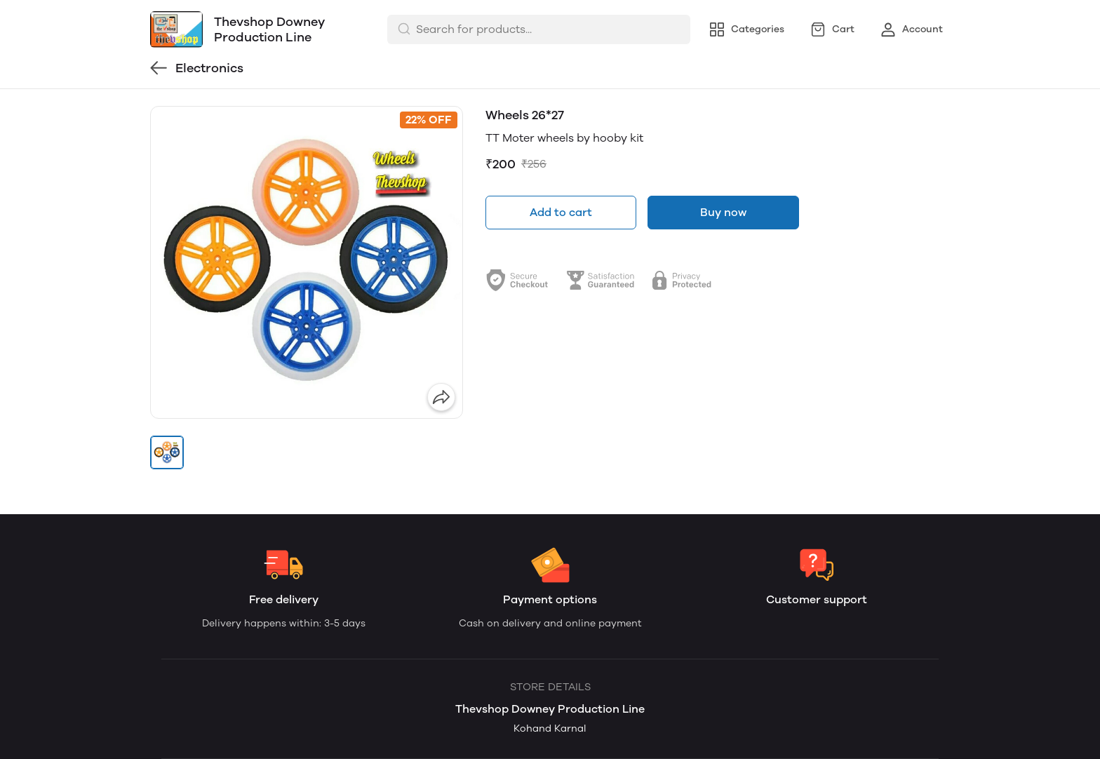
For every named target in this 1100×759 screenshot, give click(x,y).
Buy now (723, 212)
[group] (306, 262)
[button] (167, 452)
